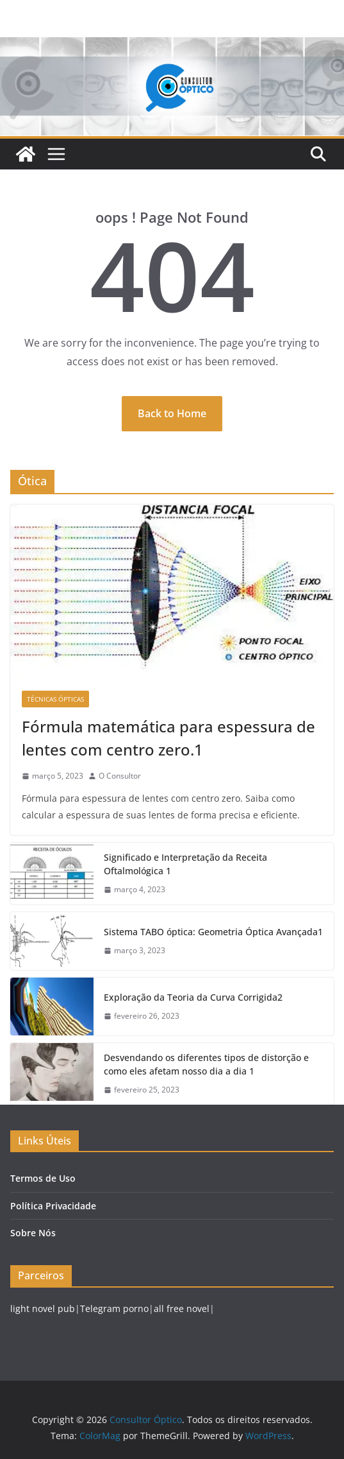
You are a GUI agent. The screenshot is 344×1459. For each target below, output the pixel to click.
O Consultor (120, 775)
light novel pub (42, 1308)
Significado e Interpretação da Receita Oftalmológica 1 (185, 864)
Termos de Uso (43, 1178)
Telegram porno (114, 1308)
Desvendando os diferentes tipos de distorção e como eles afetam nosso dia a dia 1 (206, 1064)
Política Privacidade (53, 1206)
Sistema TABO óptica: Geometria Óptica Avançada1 (213, 932)
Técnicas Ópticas (55, 699)
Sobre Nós (33, 1233)
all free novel (181, 1308)
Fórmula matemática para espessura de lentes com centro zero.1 (168, 738)
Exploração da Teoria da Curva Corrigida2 (193, 997)
